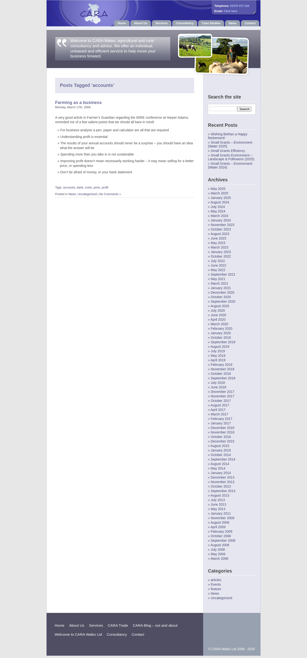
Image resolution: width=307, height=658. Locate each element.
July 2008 (218, 549)
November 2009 (223, 518)
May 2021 (218, 279)
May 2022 (218, 270)
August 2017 (220, 405)
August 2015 (220, 446)
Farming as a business (78, 102)
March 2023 (219, 247)
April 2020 (218, 319)
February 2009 (221, 531)
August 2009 (220, 522)
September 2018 (223, 378)
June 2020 (218, 315)
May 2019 (218, 355)
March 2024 (219, 216)
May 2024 (218, 211)
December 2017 (223, 392)
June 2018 (218, 387)
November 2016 (223, 432)
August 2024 (220, 202)
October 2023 (221, 229)
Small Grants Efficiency (228, 151)
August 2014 (220, 464)
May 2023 (218, 243)
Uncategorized (87, 194)
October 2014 (221, 455)
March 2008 (219, 558)
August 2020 (220, 306)
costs (88, 187)
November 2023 (223, 225)
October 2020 (221, 297)
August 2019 (220, 346)
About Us (140, 23)
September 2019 (223, 342)
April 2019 (218, 360)
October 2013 (221, 486)
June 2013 (218, 504)
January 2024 (221, 220)
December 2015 (223, 441)
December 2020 (223, 292)
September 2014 (223, 459)
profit (105, 187)
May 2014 (218, 468)
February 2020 (221, 328)
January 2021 (221, 288)
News (232, 23)
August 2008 (220, 545)
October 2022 (221, 256)
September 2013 (223, 491)
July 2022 (218, 261)
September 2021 (223, 274)
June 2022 (218, 265)
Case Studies (211, 23)
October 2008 (221, 536)
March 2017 (219, 414)
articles (216, 580)
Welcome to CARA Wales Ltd (78, 634)
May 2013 (218, 509)
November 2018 (223, 369)
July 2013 (218, 500)
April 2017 (218, 410)
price (97, 187)
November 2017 (223, 396)
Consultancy (185, 23)
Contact (250, 23)
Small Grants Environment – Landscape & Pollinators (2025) (231, 157)
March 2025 (219, 193)
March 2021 (219, 283)
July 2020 (218, 310)
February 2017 (221, 419)
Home (122, 23)
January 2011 (221, 513)
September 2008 (223, 540)
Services (161, 23)
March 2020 (219, 324)
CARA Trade (118, 625)
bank (80, 187)
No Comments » (110, 194)
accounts (69, 187)
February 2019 (221, 365)
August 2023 (220, 234)
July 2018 (218, 383)
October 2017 (221, 401)
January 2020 (221, 333)
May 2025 (218, 189)
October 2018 (221, 374)
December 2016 (223, 428)
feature (216, 589)
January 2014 (221, 473)
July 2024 (218, 207)
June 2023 (218, 238)
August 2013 (220, 495)
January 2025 (221, 198)
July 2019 (218, 351)
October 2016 (221, 437)
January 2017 (221, 423)
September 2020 (223, 301)
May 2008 (218, 554)
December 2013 (223, 477)
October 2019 (221, 337)
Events (216, 584)
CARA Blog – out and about (155, 625)
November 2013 (223, 482)
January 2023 (221, 252)
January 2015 (221, 450)
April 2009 (218, 527)
